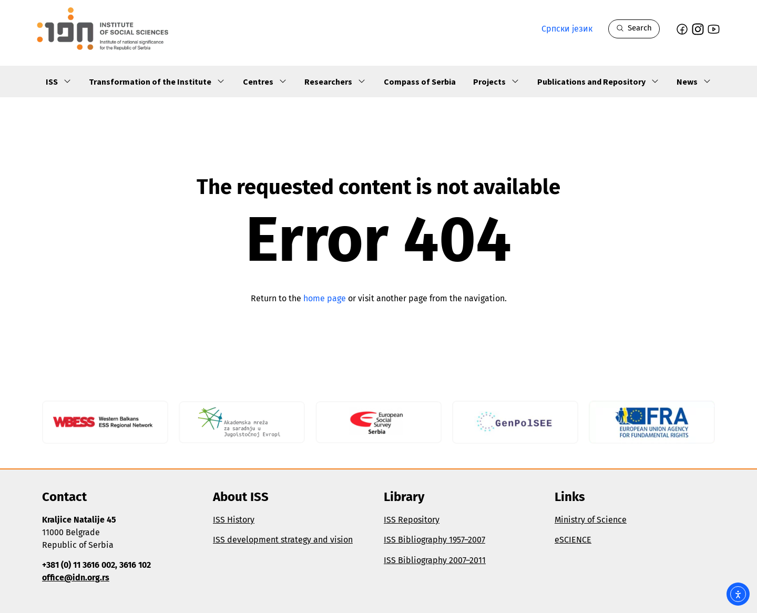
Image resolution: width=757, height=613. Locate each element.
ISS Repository (411, 520)
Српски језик (566, 29)
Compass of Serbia (420, 81)
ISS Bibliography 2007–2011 (435, 560)
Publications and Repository (598, 81)
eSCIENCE (573, 540)
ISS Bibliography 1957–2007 (434, 540)
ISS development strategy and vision (283, 540)
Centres (265, 81)
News (694, 81)
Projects (496, 81)
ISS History (233, 520)
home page (324, 298)
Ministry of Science (591, 520)
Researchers (335, 81)
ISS (58, 81)
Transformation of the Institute (157, 81)
